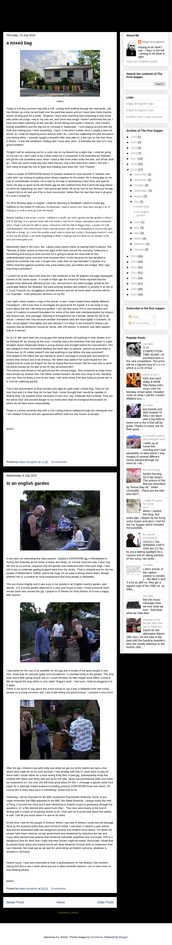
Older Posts (105, 902)
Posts (134, 317)
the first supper (29, 14)
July (137, 201)
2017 (134, 158)
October (139, 185)
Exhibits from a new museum (144, 116)
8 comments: (59, 888)
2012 (134, 267)
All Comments (139, 323)
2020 (134, 142)
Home (61, 902)
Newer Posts (15, 902)
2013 (134, 261)
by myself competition (150, 536)
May (137, 227)
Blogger (123, 937)
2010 (134, 278)
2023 (134, 136)
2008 (134, 289)
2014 (134, 256)
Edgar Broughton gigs (139, 103)
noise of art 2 (151, 374)
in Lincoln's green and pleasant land (154, 437)
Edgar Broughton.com (140, 110)
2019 (134, 147)
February (140, 244)
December (141, 174)
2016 (134, 164)
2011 (134, 272)
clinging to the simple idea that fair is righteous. (153, 623)
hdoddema (97, 937)
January (139, 249)
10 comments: (59, 461)
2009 (134, 283)
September (141, 190)
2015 (134, 169)
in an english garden (27, 483)
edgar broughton (153, 41)
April (137, 233)
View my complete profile (141, 61)
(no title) (148, 344)
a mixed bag (19, 42)
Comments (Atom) (67, 912)
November (141, 179)
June (137, 222)
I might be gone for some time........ (152, 504)
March (138, 238)
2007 (134, 294)
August (138, 196)
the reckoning (151, 469)
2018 (134, 153)
